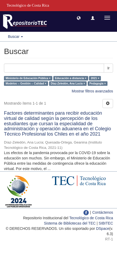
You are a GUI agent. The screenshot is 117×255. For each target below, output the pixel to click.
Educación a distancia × (70, 78)
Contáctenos (102, 212)
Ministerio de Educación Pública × (28, 78)
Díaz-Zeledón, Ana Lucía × (68, 83)
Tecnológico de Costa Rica (91, 218)
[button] (78, 17)
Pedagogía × (98, 83)
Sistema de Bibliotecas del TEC (70, 223)
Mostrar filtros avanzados (92, 91)
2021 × (95, 78)
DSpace (102, 228)
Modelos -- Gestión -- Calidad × (26, 83)
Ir (108, 68)
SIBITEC (106, 223)
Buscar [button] (15, 36)
